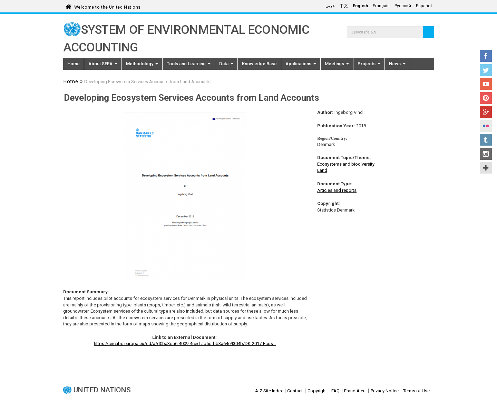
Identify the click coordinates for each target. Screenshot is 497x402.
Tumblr (486, 140)
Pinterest (486, 98)
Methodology (142, 63)
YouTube (486, 84)
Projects (369, 63)
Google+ (486, 112)
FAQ (335, 391)
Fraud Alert (355, 391)
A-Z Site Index (269, 391)
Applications (300, 63)
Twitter (486, 70)
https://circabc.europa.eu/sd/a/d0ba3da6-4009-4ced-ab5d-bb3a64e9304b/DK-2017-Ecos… (185, 343)
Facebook (486, 56)
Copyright (317, 391)
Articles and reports (337, 190)
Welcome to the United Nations (107, 6)
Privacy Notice (385, 391)
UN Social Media (486, 168)
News (397, 63)
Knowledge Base (259, 63)
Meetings (337, 63)
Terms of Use (416, 391)
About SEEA (102, 63)
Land (322, 170)
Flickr (486, 126)
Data (226, 63)
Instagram (486, 154)
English (360, 5)
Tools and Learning (189, 63)
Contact (295, 391)
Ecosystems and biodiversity (345, 164)
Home (73, 63)
